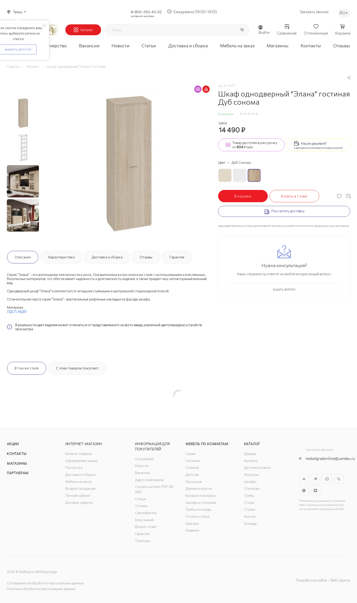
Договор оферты (79, 502)
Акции (13, 444)
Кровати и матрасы (201, 495)
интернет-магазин (142, 16)
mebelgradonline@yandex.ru (330, 458)
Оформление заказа (81, 461)
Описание (23, 257)
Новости (141, 466)
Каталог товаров (78, 454)
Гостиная (193, 461)
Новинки (192, 530)
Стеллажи (252, 488)
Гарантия (176, 257)
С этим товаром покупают (77, 368)
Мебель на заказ (78, 481)
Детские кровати (257, 467)
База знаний (144, 520)
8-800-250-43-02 (146, 12)
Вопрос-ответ (146, 527)
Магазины (17, 463)
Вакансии (142, 473)
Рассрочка (73, 467)
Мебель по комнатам (207, 444)
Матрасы (251, 474)
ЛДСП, (12, 311)
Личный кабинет (78, 495)
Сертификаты (146, 513)
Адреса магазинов (149, 480)
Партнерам (17, 473)
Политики (142, 541)
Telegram (315, 479)
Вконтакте (304, 479)
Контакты (16, 454)
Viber (339, 479)
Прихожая (194, 481)
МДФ (22, 311)
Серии (190, 454)
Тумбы (249, 495)
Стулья (249, 509)
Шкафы (250, 481)
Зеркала (192, 523)
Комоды (250, 523)
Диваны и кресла (199, 488)
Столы (249, 502)
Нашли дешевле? (314, 143)
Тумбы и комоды (198, 509)
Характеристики (61, 257)
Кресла (249, 516)
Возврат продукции (80, 488)
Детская (192, 474)
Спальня (192, 467)
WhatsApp (304, 490)
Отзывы (146, 257)
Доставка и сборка (107, 257)
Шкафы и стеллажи (201, 502)
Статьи (140, 499)
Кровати (250, 461)
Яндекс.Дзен (315, 490)
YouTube (327, 479)
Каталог (252, 444)
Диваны (250, 454)
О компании (144, 459)
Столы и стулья (197, 516)
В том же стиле (27, 368)
